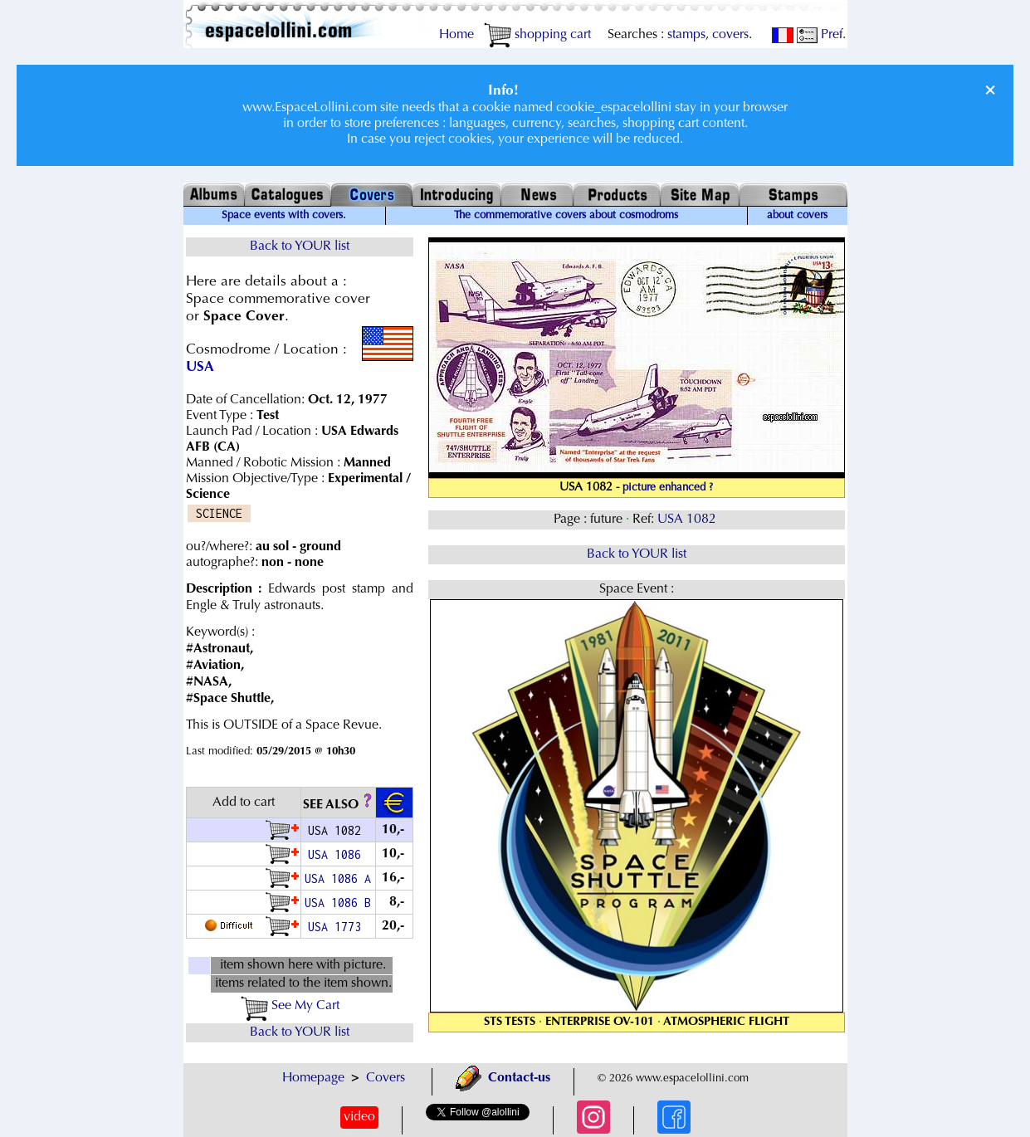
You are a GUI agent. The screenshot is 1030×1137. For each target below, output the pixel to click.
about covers (797, 216)
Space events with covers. (284, 216)
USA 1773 (338, 927)
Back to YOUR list (299, 246)
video (359, 1117)
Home (456, 34)
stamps (686, 34)
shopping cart (537, 34)
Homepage (313, 1078)
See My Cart (290, 1006)
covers (730, 34)
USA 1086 (338, 854)
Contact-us (503, 1078)
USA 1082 (688, 519)
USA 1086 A (338, 878)
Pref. (821, 34)
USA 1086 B (338, 902)
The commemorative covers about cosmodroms (566, 216)
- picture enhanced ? (664, 488)
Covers (385, 1078)
